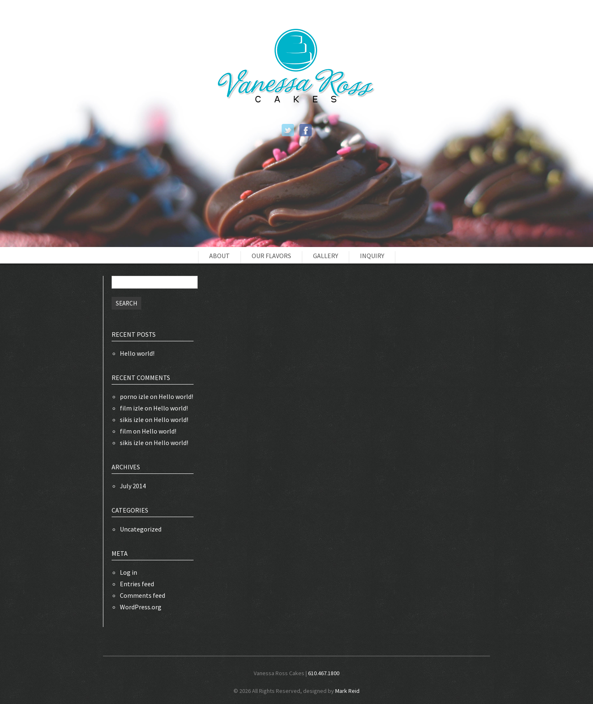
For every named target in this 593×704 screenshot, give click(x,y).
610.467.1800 (323, 673)
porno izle (134, 396)
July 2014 (133, 486)
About (219, 256)
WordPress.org (140, 607)
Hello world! (137, 353)
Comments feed (142, 595)
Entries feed (137, 584)
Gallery (325, 256)
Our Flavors (271, 256)
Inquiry (372, 256)
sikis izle (132, 419)
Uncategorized (140, 529)
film (126, 431)
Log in (128, 572)
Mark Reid (347, 691)
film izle (131, 408)
